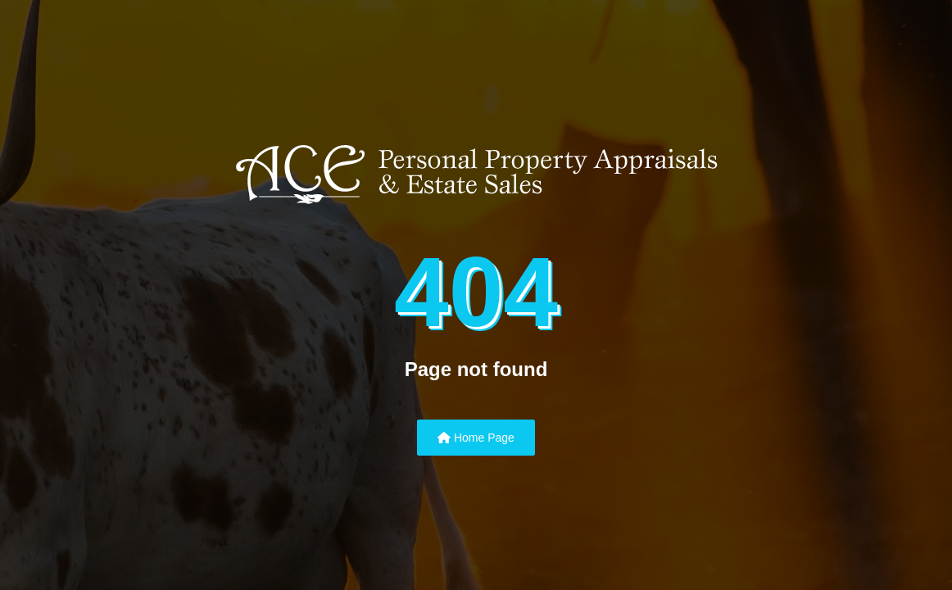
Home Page (476, 437)
